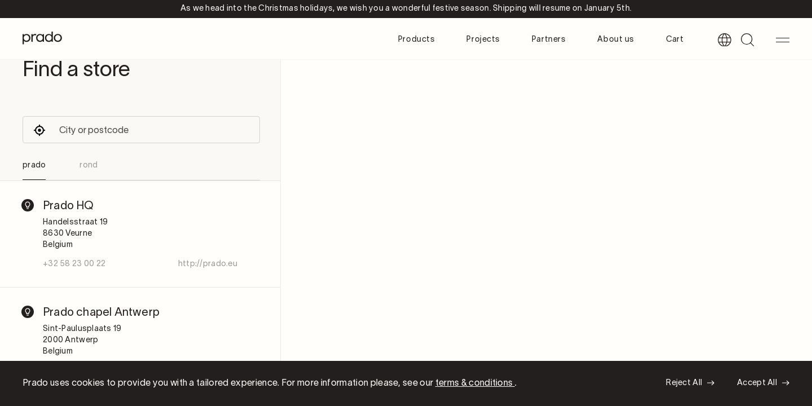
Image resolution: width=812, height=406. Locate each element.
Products (416, 39)
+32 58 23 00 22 (74, 264)
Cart (674, 39)
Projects (483, 39)
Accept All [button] (757, 383)
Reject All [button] (684, 383)
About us (615, 39)
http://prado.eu (207, 264)
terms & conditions (475, 383)
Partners (549, 39)
